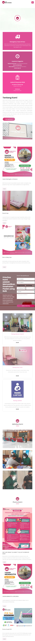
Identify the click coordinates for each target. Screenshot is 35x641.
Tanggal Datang (21, 285)
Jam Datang (29, 285)
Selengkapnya (9, 119)
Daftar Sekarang (26, 305)
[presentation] (26, 301)
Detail (17, 342)
